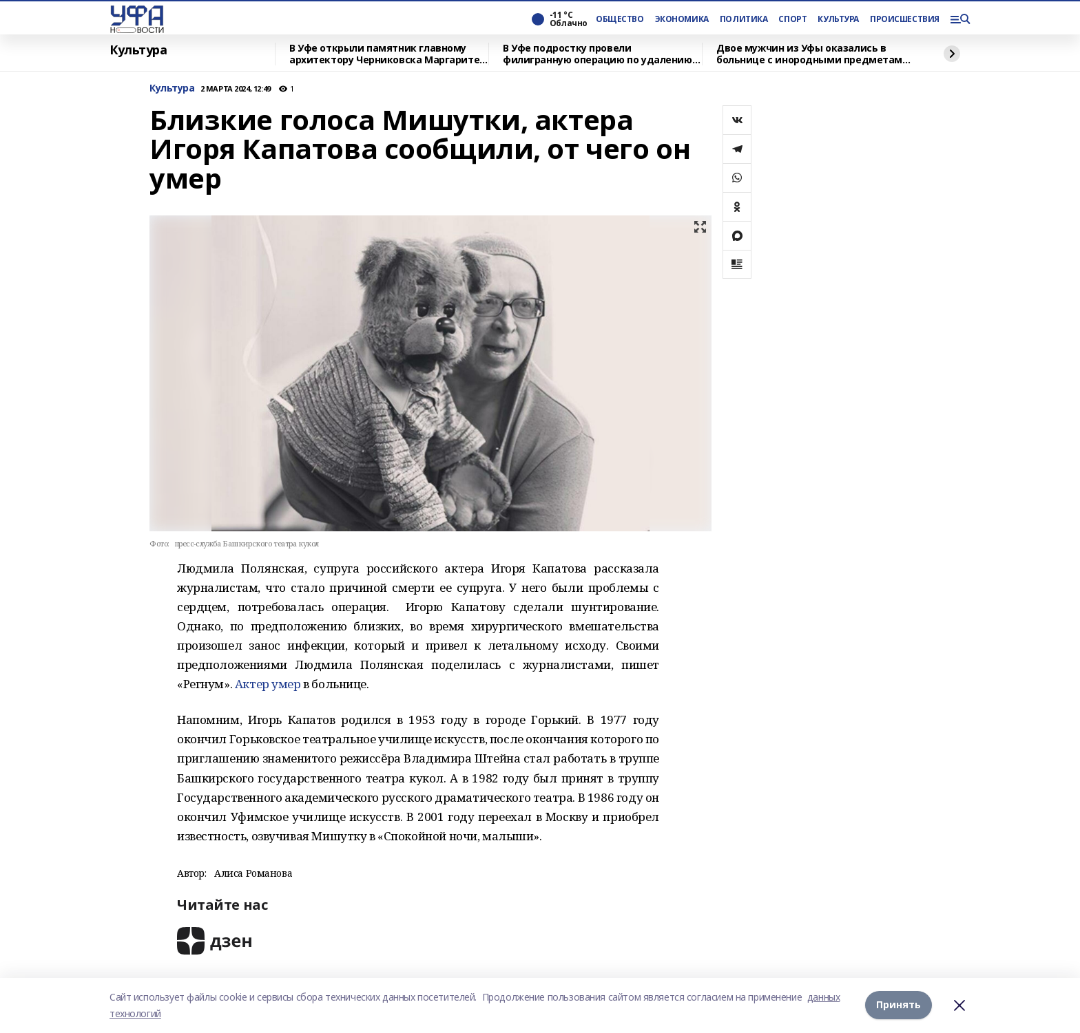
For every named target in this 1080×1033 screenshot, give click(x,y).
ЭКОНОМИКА (682, 19)
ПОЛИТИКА (744, 19)
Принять (898, 1005)
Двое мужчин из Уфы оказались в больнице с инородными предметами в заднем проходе (812, 54)
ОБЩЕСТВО (620, 19)
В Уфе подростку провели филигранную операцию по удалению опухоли (597, 54)
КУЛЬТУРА (838, 19)
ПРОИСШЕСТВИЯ (904, 19)
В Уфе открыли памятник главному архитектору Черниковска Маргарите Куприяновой (384, 54)
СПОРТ (792, 19)
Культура (138, 50)
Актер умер (268, 684)
